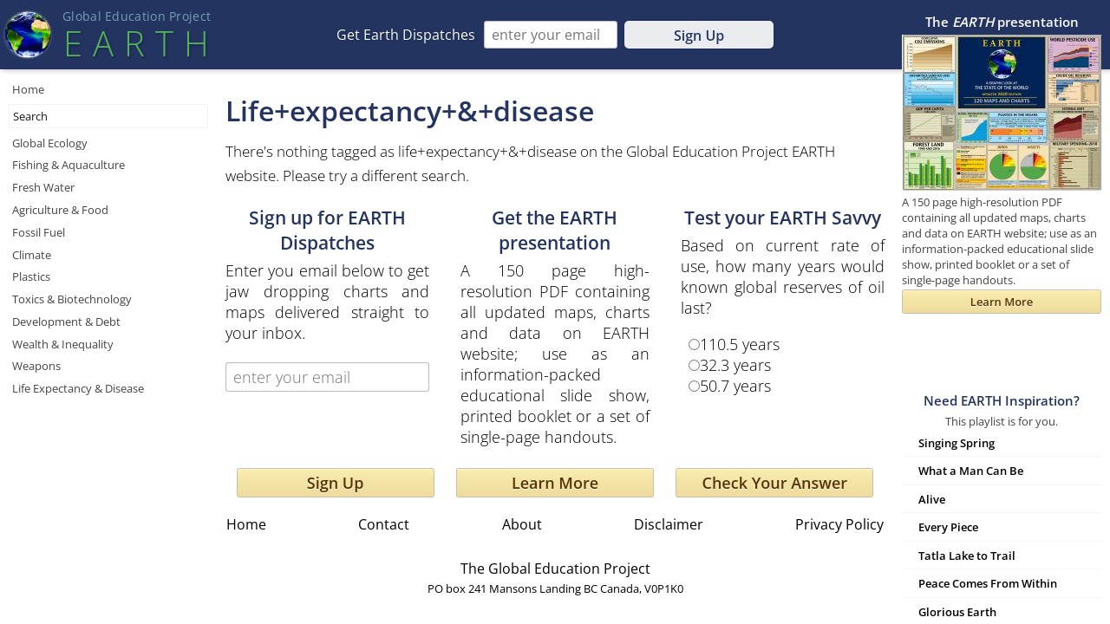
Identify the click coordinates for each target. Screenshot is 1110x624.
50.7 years (735, 385)
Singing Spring (956, 443)
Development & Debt (66, 321)
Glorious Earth (957, 612)
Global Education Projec (136, 16)
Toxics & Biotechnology (72, 299)
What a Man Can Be (970, 470)
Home (28, 89)
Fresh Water (43, 187)
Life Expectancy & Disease (78, 388)
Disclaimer (668, 524)
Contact (383, 524)
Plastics (31, 276)
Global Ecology (50, 143)
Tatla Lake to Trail (966, 555)
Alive (931, 499)
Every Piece (948, 527)
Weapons (36, 366)
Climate (31, 255)
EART (136, 43)
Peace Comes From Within (987, 583)
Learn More (555, 482)
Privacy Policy (839, 524)
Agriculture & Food (60, 210)
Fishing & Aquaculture (68, 164)
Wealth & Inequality (63, 344)
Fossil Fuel (38, 232)
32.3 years (735, 364)
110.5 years (740, 344)
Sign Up (699, 35)
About (522, 524)
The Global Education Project (555, 568)
